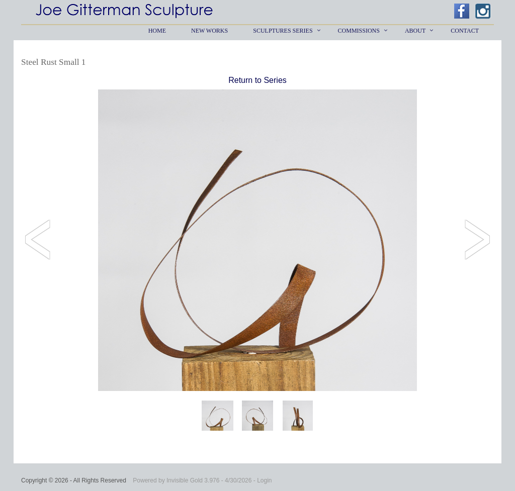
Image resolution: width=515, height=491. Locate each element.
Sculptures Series (282, 30)
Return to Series (257, 80)
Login (264, 480)
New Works (209, 30)
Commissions (359, 30)
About (415, 30)
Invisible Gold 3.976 (193, 480)
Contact (465, 30)
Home (157, 30)
